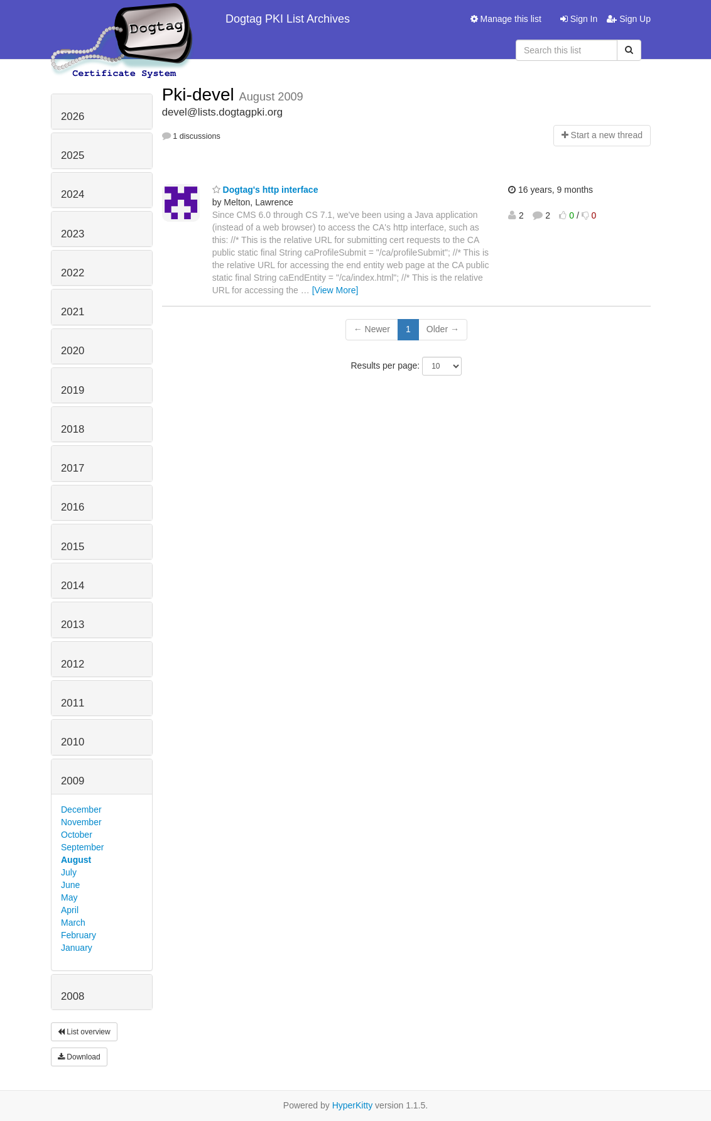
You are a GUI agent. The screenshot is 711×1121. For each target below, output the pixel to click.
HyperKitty (352, 1105)
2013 (72, 625)
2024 (72, 194)
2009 (72, 781)
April (70, 910)
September (82, 847)
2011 (72, 703)
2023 (72, 234)
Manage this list (505, 19)
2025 (72, 155)
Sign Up (629, 19)
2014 (72, 586)
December (81, 809)
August (76, 860)
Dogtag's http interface (265, 190)
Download (79, 1057)
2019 (72, 390)
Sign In (578, 19)
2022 (72, 273)
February (78, 935)
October (76, 835)
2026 (72, 116)
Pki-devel (200, 94)
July (69, 872)
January (76, 948)
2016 (72, 507)
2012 (72, 664)
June (70, 885)
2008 (72, 996)
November (81, 822)
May (69, 897)
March (73, 923)
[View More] (335, 290)
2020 (72, 351)
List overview (84, 1031)
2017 (72, 468)
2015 (72, 547)
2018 (72, 429)
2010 (72, 742)
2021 (72, 312)
